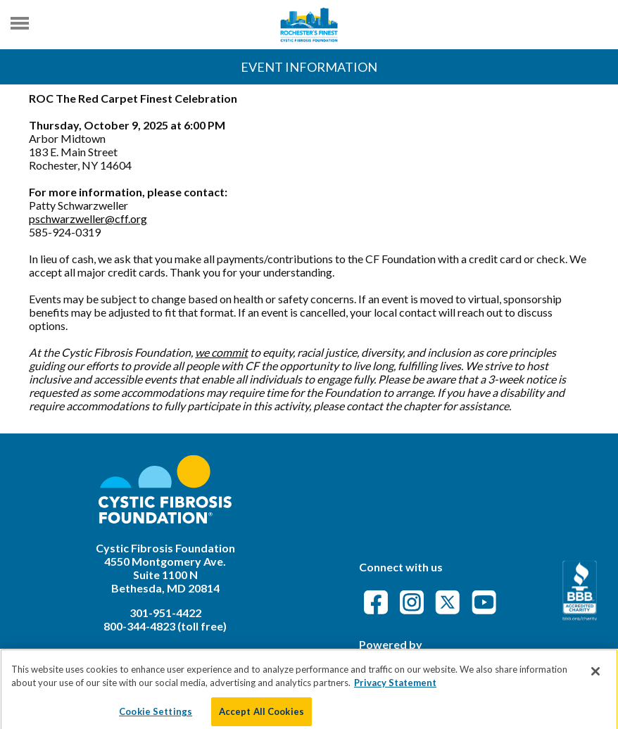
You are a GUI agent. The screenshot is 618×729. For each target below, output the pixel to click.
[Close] (595, 676)
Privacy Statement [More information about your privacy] (395, 688)
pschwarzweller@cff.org (88, 218)
